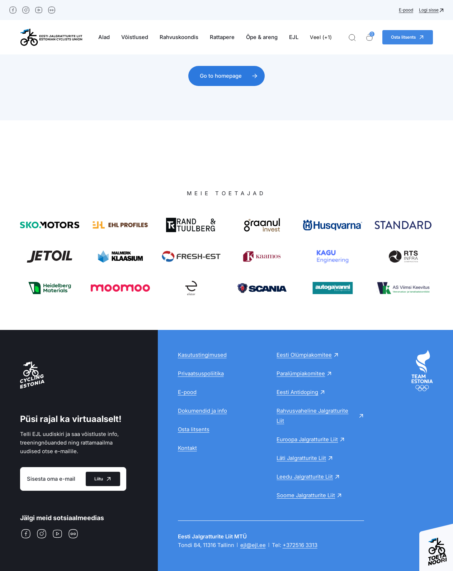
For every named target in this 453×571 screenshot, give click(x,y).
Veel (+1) (321, 37)
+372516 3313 (300, 545)
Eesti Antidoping (297, 392)
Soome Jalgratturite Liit (306, 495)
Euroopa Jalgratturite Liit (307, 439)
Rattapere (222, 37)
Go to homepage (221, 75)
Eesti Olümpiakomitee (304, 354)
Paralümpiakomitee (301, 373)
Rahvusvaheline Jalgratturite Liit (312, 415)
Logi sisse (429, 10)
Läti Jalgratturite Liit (301, 458)
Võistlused (134, 37)
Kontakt (187, 448)
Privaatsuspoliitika (201, 373)
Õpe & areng (262, 37)
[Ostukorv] (369, 37)
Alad (104, 37)
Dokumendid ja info (202, 410)
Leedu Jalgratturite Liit (305, 476)
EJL (293, 37)
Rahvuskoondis (179, 37)
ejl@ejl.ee (253, 545)
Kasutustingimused (202, 354)
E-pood (406, 10)
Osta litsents (193, 429)
